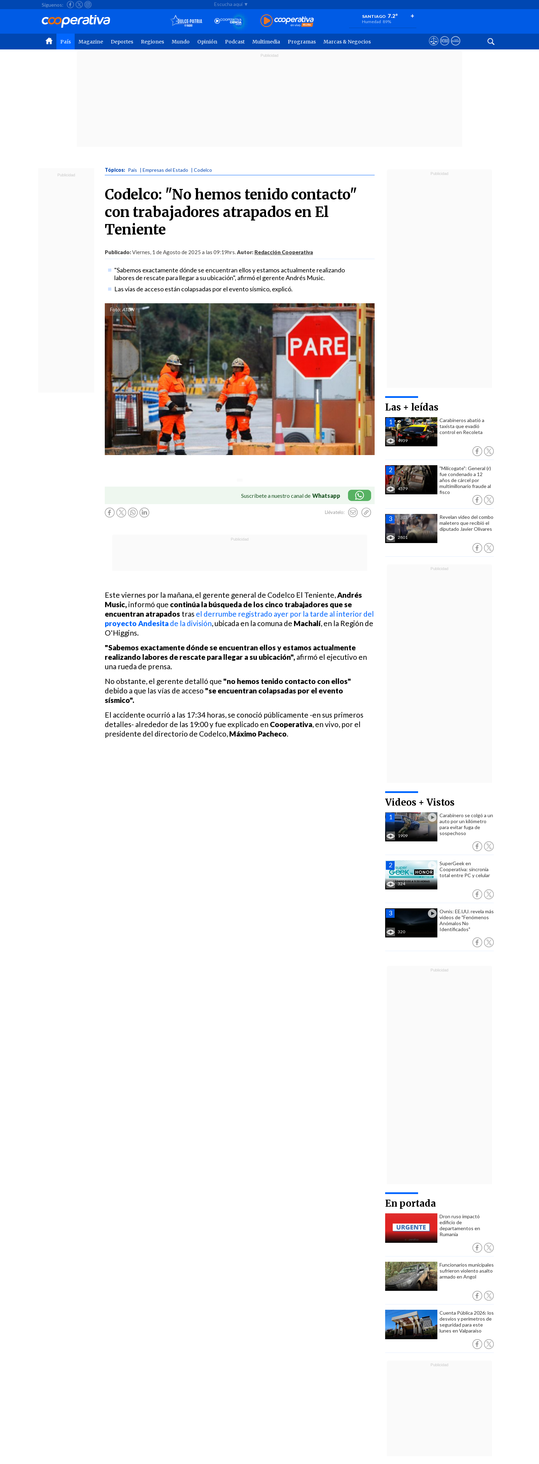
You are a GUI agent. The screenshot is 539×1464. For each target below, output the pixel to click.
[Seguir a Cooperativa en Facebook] (70, 4)
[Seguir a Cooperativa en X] (79, 4)
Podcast (235, 42)
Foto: (115, 309)
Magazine (91, 42)
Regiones (152, 42)
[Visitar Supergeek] (455, 47)
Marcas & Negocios (347, 42)
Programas (302, 42)
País (65, 42)
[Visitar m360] (444, 47)
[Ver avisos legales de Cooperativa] (433, 47)
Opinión (207, 42)
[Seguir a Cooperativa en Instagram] (87, 4)
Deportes (122, 42)
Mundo (181, 42)
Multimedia (266, 42)
